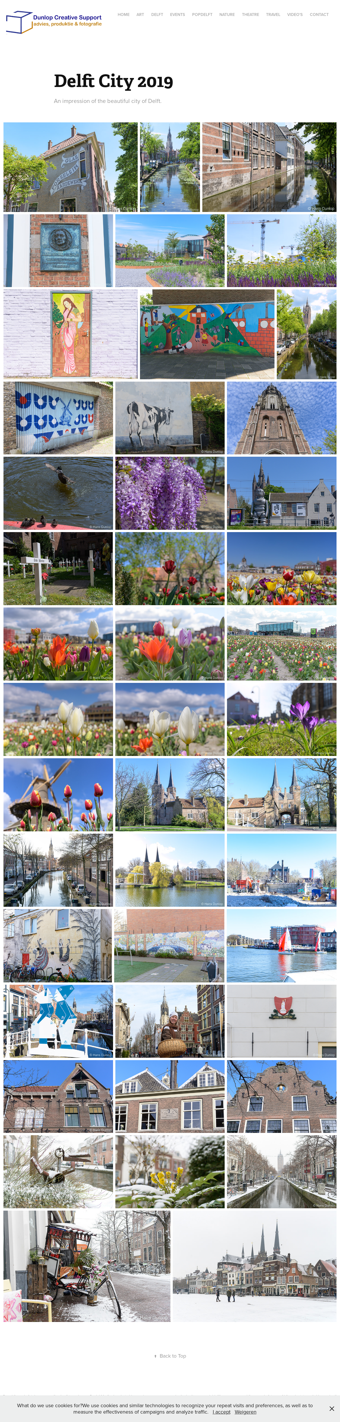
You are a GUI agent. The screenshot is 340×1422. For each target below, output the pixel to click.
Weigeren (246, 1411)
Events (177, 14)
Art (140, 14)
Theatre (250, 14)
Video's (295, 14)
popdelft (202, 14)
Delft (157, 14)
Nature (227, 14)
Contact (319, 14)
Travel (273, 14)
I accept (221, 1411)
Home (124, 14)
